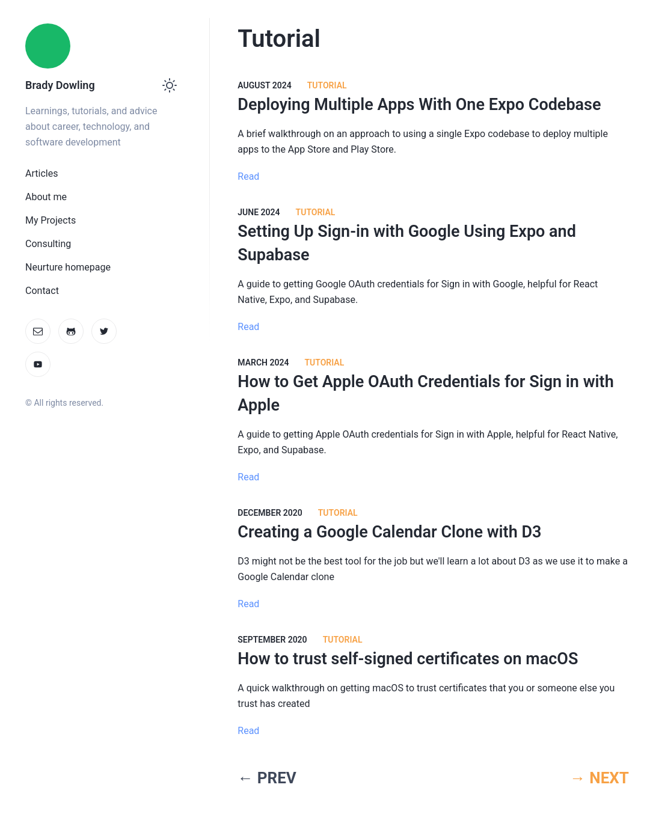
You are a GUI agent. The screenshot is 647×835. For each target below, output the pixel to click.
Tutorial (327, 85)
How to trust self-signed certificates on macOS (408, 658)
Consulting (48, 243)
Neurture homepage (68, 267)
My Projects (50, 220)
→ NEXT (599, 778)
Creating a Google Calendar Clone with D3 (389, 532)
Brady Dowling (60, 85)
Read (248, 176)
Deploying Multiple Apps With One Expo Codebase (419, 104)
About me (46, 197)
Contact (42, 290)
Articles (41, 173)
